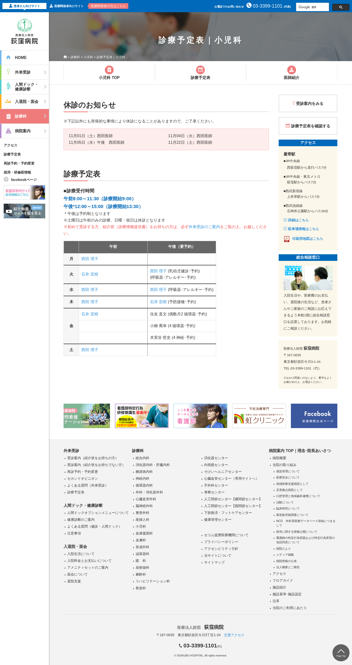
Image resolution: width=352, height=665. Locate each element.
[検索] (312, 7)
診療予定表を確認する (310, 126)
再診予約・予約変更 (19, 163)
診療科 (75, 57)
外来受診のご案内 (204, 227)
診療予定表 (12, 154)
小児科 (88, 57)
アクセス (10, 145)
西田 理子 (89, 259)
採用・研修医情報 (17, 172)
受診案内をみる (309, 103)
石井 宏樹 (89, 274)
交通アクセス (234, 635)
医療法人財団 (200, 627)
